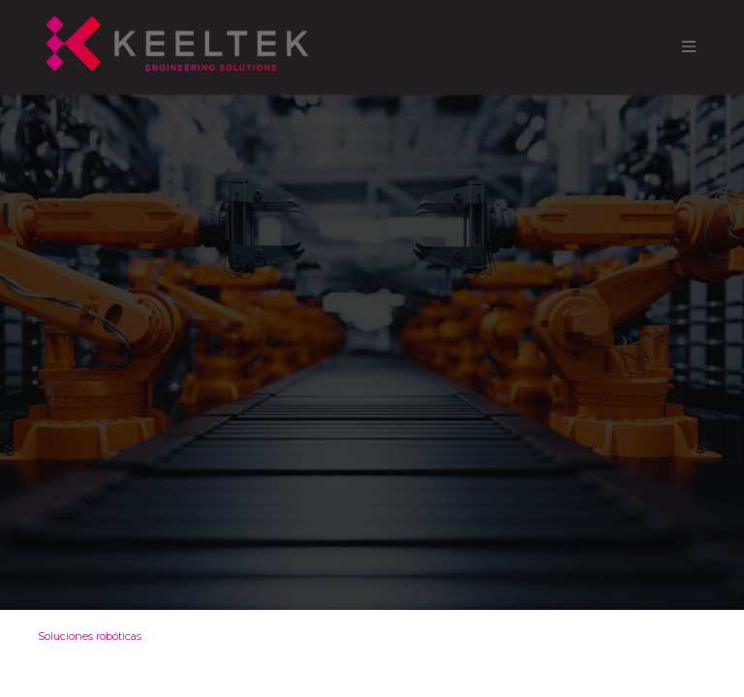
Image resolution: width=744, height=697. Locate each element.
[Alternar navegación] (688, 47)
